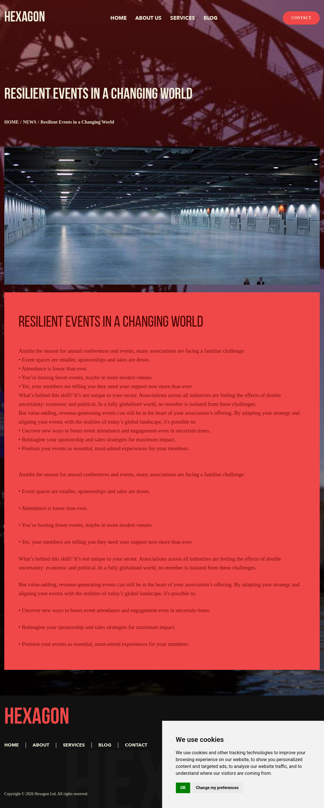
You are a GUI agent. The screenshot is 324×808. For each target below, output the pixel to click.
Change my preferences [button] (217, 787)
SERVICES (182, 18)
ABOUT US (148, 18)
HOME (118, 18)
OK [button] (183, 787)
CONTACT (136, 745)
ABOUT (41, 745)
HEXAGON (24, 18)
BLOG (211, 18)
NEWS (29, 122)
